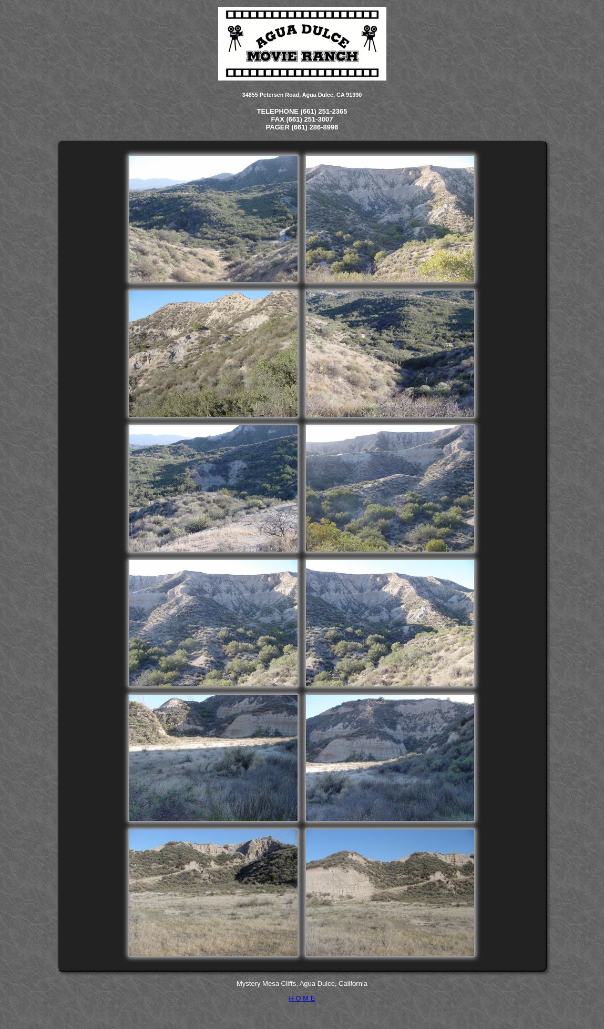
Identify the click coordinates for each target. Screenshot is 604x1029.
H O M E (302, 998)
